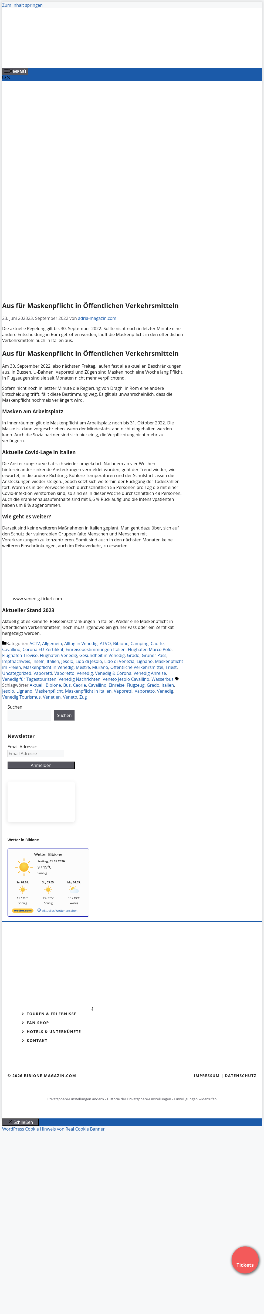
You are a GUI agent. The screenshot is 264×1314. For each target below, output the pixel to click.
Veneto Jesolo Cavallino (126, 679)
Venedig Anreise (150, 673)
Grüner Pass (154, 655)
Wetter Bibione (48, 854)
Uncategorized (16, 673)
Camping (139, 643)
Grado (133, 655)
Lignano (145, 661)
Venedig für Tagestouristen (29, 679)
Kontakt (37, 1040)
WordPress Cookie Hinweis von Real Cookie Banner (53, 1129)
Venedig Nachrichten (79, 679)
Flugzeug (136, 685)
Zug (83, 697)
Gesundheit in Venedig (102, 655)
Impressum (207, 1075)
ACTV (34, 643)
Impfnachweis (16, 661)
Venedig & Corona (113, 673)
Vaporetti (42, 673)
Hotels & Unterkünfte (54, 1031)
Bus (67, 685)
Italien (53, 661)
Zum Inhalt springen (22, 5)
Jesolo (67, 661)
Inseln (38, 661)
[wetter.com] (22, 912)
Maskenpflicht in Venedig (48, 667)
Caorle (157, 643)
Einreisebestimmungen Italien (96, 649)
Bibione (120, 643)
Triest (171, 667)
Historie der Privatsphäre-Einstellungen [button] (139, 1099)
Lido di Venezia (119, 661)
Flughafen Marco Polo (149, 649)
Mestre (83, 667)
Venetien (52, 697)
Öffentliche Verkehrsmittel (136, 667)
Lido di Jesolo (89, 661)
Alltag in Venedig (80, 643)
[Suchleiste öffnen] (6, 78)
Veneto (70, 697)
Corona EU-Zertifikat (43, 649)
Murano (100, 667)
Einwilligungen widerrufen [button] (195, 1099)
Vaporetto (64, 673)
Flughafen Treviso (20, 655)
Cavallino (11, 649)
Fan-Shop (38, 1022)
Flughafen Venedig (58, 655)
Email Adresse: (22, 747)
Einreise (116, 685)
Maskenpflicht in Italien (88, 691)
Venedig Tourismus (21, 697)
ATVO (105, 643)
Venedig (85, 673)
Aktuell (36, 685)
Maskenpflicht (49, 691)
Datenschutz (240, 1075)
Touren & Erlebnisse (51, 1013)
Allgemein (52, 643)
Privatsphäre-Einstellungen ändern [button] (75, 1099)
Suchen (15, 707)
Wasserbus (162, 679)
